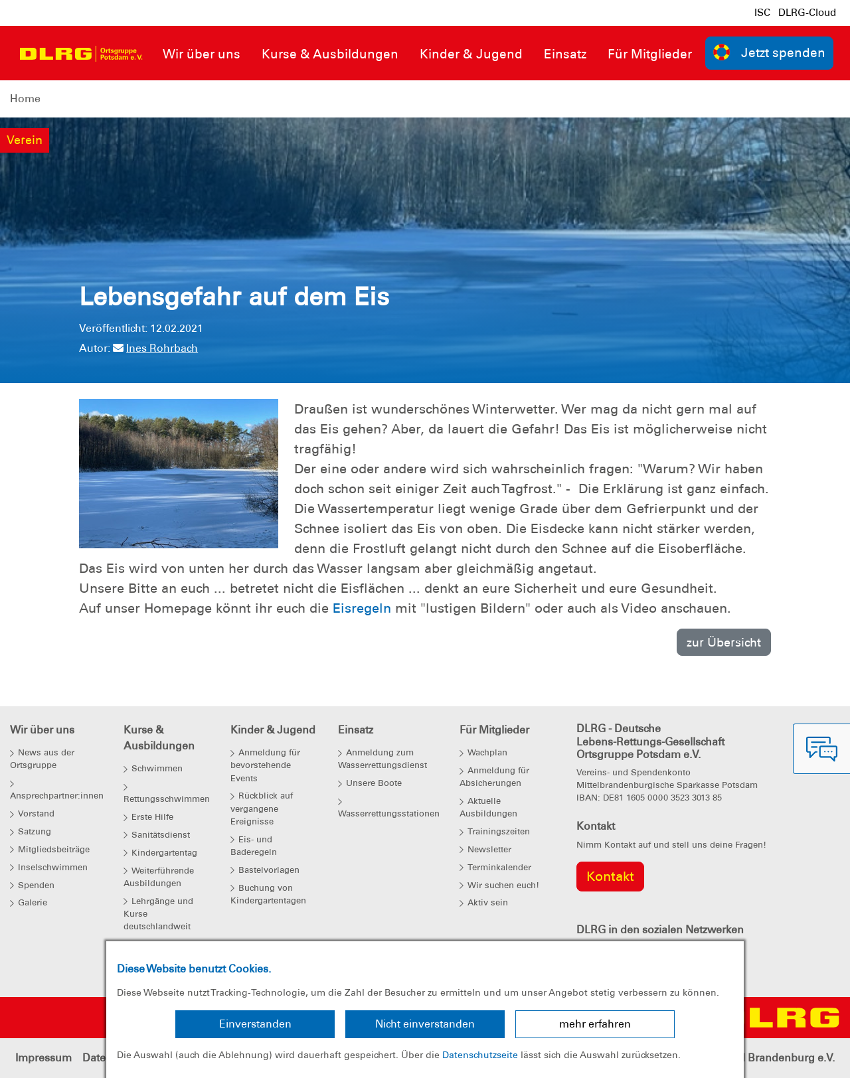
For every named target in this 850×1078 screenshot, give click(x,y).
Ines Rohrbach (155, 348)
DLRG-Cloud (807, 13)
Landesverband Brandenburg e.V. (751, 1057)
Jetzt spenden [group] (769, 52)
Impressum (43, 1057)
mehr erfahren (595, 1024)
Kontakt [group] (610, 876)
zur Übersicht (724, 642)
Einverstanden (255, 1024)
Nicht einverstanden (425, 1024)
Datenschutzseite (480, 1055)
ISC (762, 13)
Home (25, 98)
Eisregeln (362, 608)
